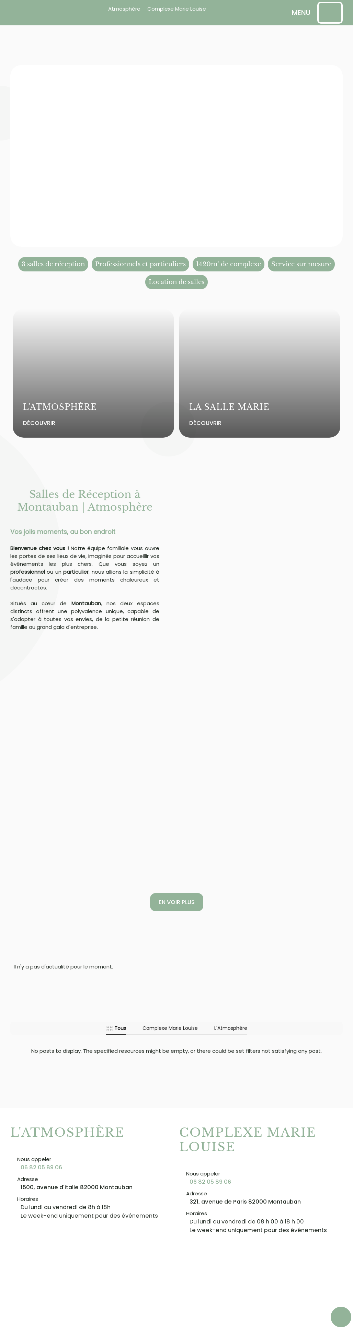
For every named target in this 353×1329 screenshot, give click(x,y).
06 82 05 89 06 (41, 1167)
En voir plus (177, 902)
